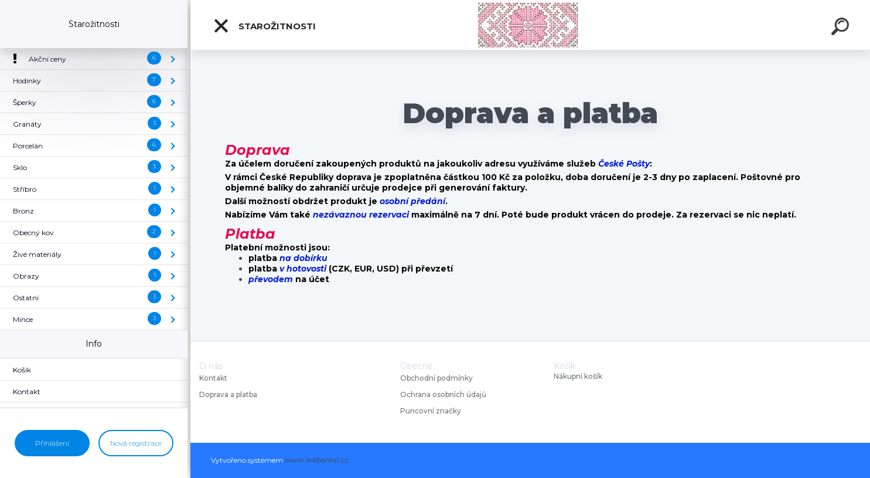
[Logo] (530, 25)
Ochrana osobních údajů (443, 394)
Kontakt (214, 378)
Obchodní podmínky (436, 378)
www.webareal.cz (317, 460)
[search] (841, 28)
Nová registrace (136, 443)
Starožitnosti (264, 26)
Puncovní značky (430, 410)
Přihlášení (52, 443)
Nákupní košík (578, 376)
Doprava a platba (228, 394)
